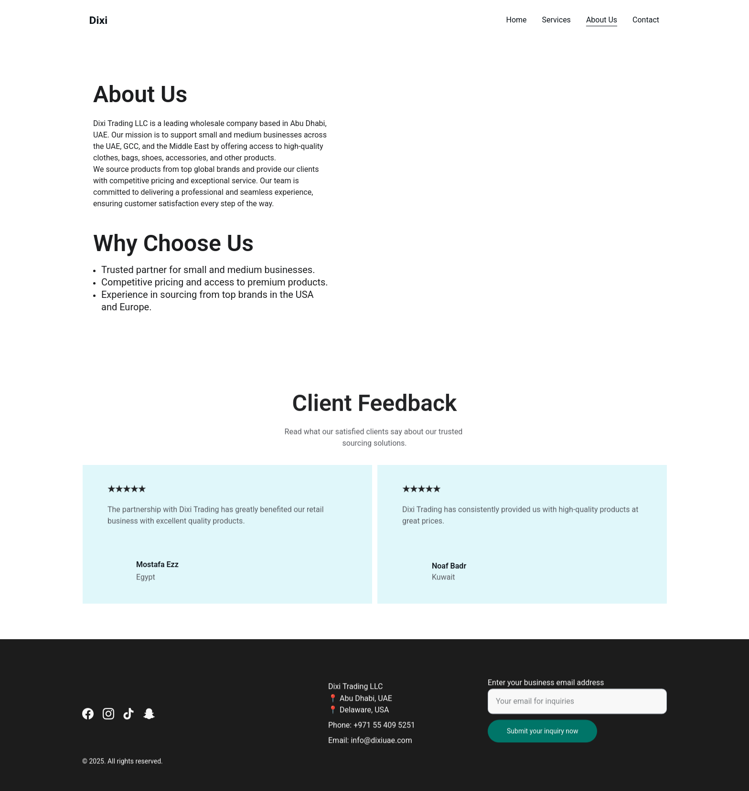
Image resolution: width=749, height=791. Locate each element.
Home (516, 19)
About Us (601, 19)
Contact (645, 19)
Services (556, 19)
